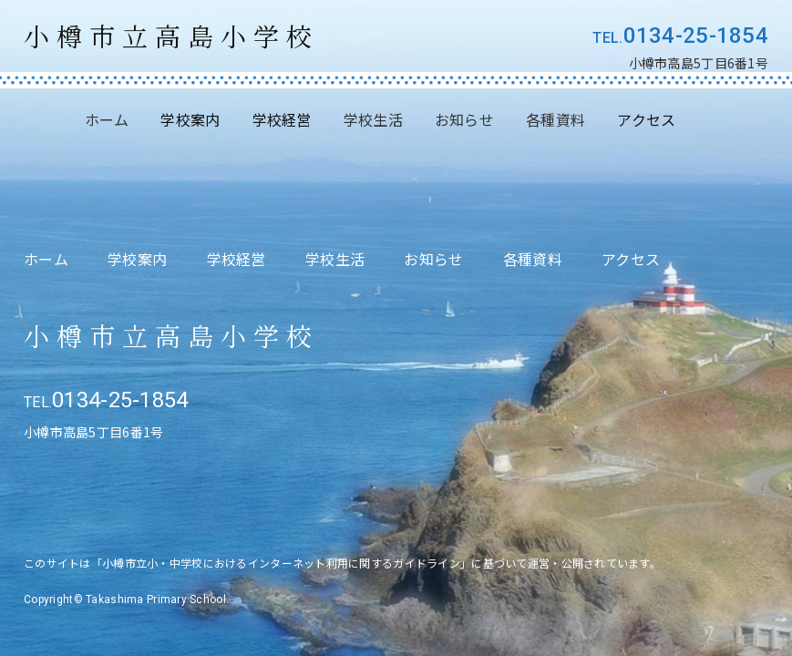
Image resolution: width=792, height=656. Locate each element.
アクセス (631, 259)
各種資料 (555, 119)
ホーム (107, 119)
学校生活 (373, 119)
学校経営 (236, 259)
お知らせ (464, 119)
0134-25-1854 (695, 35)
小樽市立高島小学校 (171, 36)
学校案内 (137, 259)
